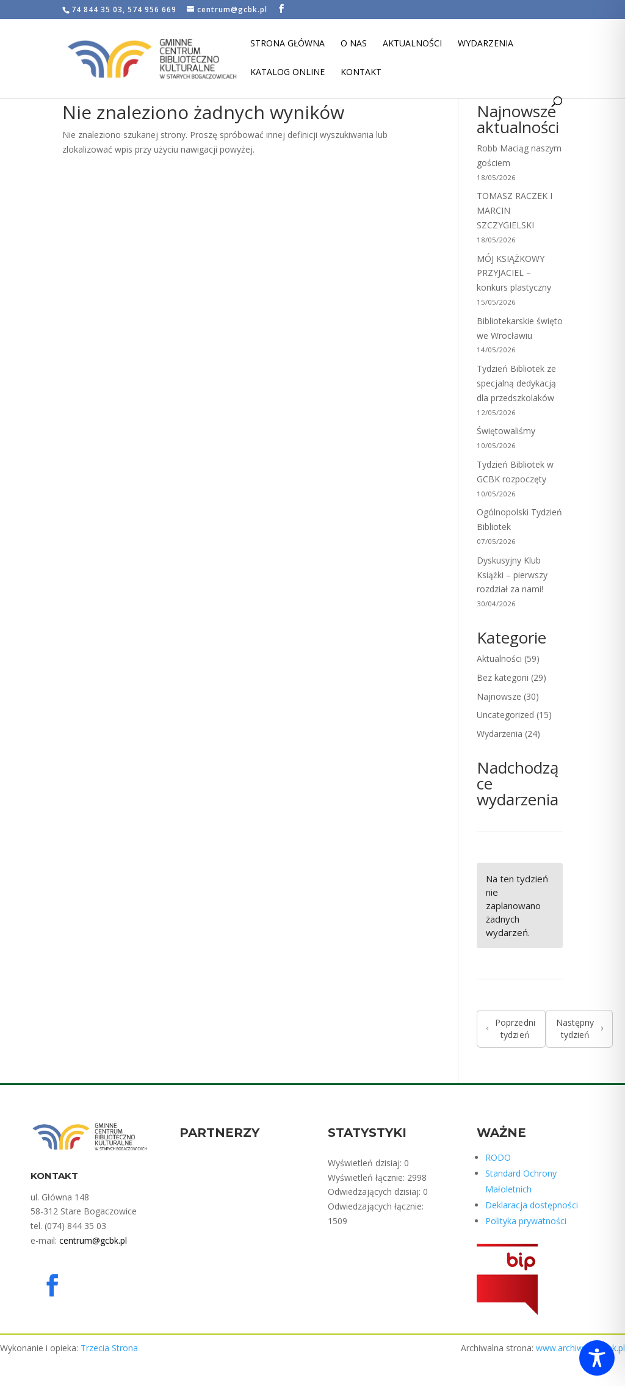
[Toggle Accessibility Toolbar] (597, 1358)
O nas (354, 44)
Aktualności (412, 44)
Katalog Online (287, 73)
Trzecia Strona (109, 1348)
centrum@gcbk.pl (93, 1240)
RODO (498, 1157)
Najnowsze (499, 696)
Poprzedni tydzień (510, 1028)
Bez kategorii (503, 677)
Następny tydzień (579, 1028)
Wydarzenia (485, 44)
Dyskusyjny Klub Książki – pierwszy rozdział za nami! (512, 574)
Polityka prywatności (525, 1221)
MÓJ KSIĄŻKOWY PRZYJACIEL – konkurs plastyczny (514, 273)
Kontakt (361, 73)
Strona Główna (287, 44)
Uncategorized (505, 714)
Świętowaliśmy (506, 431)
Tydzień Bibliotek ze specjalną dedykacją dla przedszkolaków (516, 383)
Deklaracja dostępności (531, 1205)
